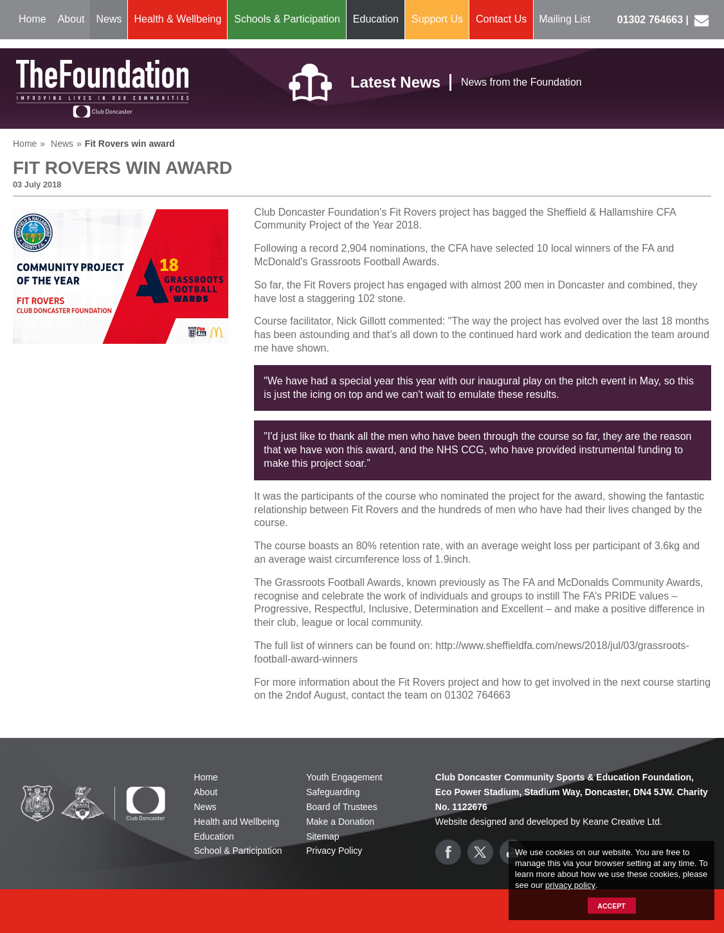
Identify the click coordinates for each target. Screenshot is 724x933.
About (71, 19)
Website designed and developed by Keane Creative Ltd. (548, 821)
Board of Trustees (341, 807)
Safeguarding (332, 792)
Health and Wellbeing (237, 821)
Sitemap (322, 836)
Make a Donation (340, 821)
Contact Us (501, 19)
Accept (611, 906)
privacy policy (570, 885)
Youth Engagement (344, 777)
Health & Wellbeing (178, 19)
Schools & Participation (287, 19)
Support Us (437, 19)
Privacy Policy (334, 850)
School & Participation (238, 850)
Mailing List (564, 19)
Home (32, 19)
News (109, 19)
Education (376, 19)
